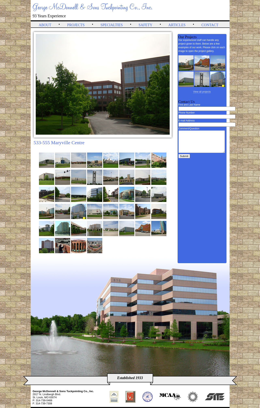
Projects (76, 25)
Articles (177, 25)
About (45, 25)
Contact (209, 25)
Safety (145, 25)
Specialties (111, 25)
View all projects (202, 91)
